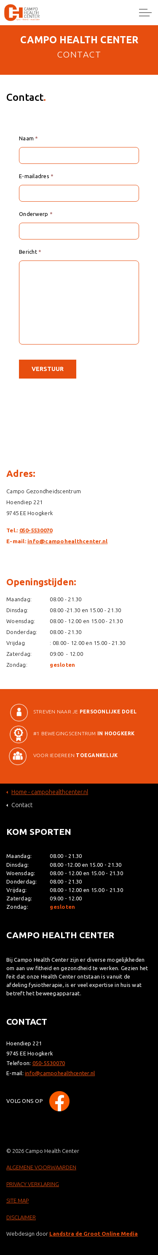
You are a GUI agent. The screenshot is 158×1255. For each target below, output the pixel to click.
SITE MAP (17, 1200)
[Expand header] (145, 12)
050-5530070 (36, 530)
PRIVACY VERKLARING (32, 1184)
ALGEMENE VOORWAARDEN (41, 1167)
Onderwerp (36, 214)
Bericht (30, 252)
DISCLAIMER (21, 1217)
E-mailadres (36, 176)
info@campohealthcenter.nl (67, 541)
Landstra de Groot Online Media (93, 1234)
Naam (28, 138)
